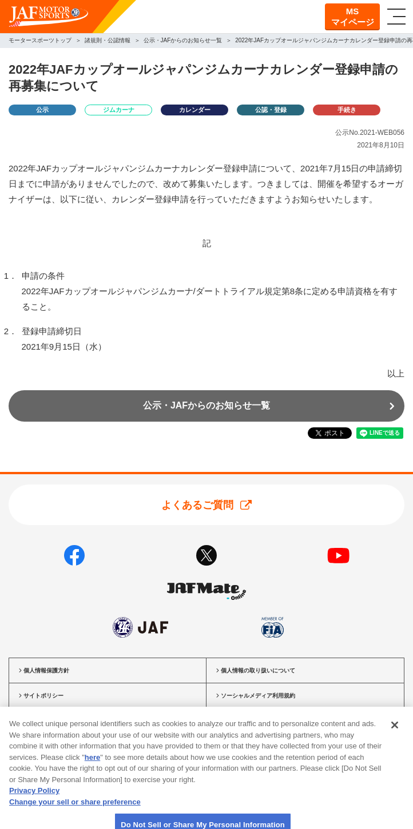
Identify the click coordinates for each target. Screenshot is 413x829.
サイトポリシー (43, 695)
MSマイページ (352, 16)
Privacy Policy (34, 803)
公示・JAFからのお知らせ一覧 (206, 405)
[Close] (394, 738)
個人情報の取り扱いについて (258, 670)
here (92, 770)
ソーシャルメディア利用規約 (258, 695)
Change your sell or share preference (75, 815)
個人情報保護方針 (46, 670)
